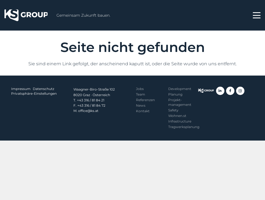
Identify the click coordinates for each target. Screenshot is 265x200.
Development (179, 89)
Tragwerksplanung (183, 127)
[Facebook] (230, 91)
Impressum (21, 89)
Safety (173, 110)
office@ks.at (88, 111)
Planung (175, 94)
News (140, 105)
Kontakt (143, 111)
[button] (256, 15)
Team (140, 94)
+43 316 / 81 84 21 (90, 100)
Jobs (140, 89)
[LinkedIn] (220, 91)
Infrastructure (179, 121)
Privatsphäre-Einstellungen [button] (34, 93)
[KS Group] (26, 15)
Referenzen (145, 100)
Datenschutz (43, 89)
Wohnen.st (177, 116)
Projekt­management (179, 102)
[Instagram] (240, 91)
